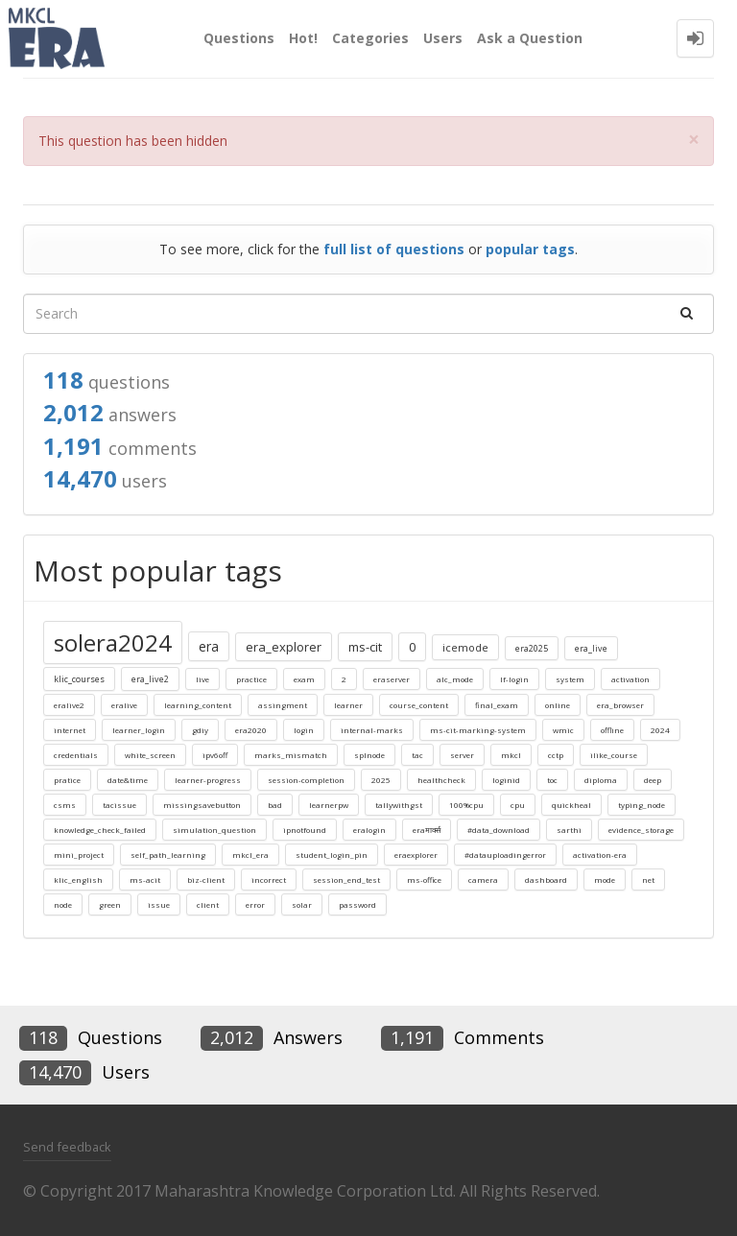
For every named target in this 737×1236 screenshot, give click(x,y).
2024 (660, 730)
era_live (591, 648)
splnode (369, 754)
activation (630, 679)
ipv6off (214, 754)
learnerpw (328, 804)
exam (304, 679)
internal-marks (372, 730)
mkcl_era (250, 854)
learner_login (138, 730)
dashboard (546, 879)
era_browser (620, 705)
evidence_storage (641, 829)
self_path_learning (168, 854)
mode (604, 879)
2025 (381, 779)
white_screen (150, 754)
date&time (127, 779)
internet (69, 730)
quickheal (571, 804)
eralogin (369, 829)
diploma (600, 779)
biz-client (206, 879)
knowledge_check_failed (100, 829)
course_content (419, 705)
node (63, 904)
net (648, 879)
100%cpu (466, 804)
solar (302, 904)
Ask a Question (529, 38)
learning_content (197, 705)
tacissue (119, 804)
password (357, 904)
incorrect (268, 879)
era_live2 (150, 679)
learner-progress (208, 779)
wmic (563, 730)
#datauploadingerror (505, 854)
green (110, 904)
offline (612, 730)
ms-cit (365, 646)
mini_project (79, 854)
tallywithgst (398, 804)
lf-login (514, 679)
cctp (555, 754)
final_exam (496, 705)
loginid (506, 779)
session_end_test (346, 879)
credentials (76, 754)
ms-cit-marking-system (478, 730)
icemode (465, 647)
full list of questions (393, 249)
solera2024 (113, 642)
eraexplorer (416, 854)
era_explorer (283, 646)
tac (417, 754)
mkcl (511, 754)
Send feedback (67, 1146)
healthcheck (441, 779)
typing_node (641, 804)
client (208, 904)
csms (65, 804)
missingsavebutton (202, 804)
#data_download (498, 829)
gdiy (200, 730)
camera (483, 879)
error (255, 904)
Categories (370, 38)
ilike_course (613, 754)
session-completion (306, 779)
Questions (238, 38)
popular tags (530, 249)
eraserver (391, 679)
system (570, 679)
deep (652, 779)
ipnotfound (304, 829)
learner (348, 705)
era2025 (531, 648)
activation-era (600, 854)
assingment (282, 705)
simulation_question (214, 829)
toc (552, 779)
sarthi (569, 829)
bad (275, 804)
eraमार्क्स (426, 829)
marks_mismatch (290, 754)
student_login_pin (332, 854)
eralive (124, 705)
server (462, 754)
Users (443, 38)
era (209, 646)
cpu (518, 804)
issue (159, 904)
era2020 (251, 730)
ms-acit (145, 879)
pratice (67, 779)
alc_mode (455, 679)
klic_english (78, 879)
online (557, 705)
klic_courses (79, 679)
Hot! (303, 38)
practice (251, 679)
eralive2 (69, 705)
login (304, 730)
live (202, 679)
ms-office (424, 879)
